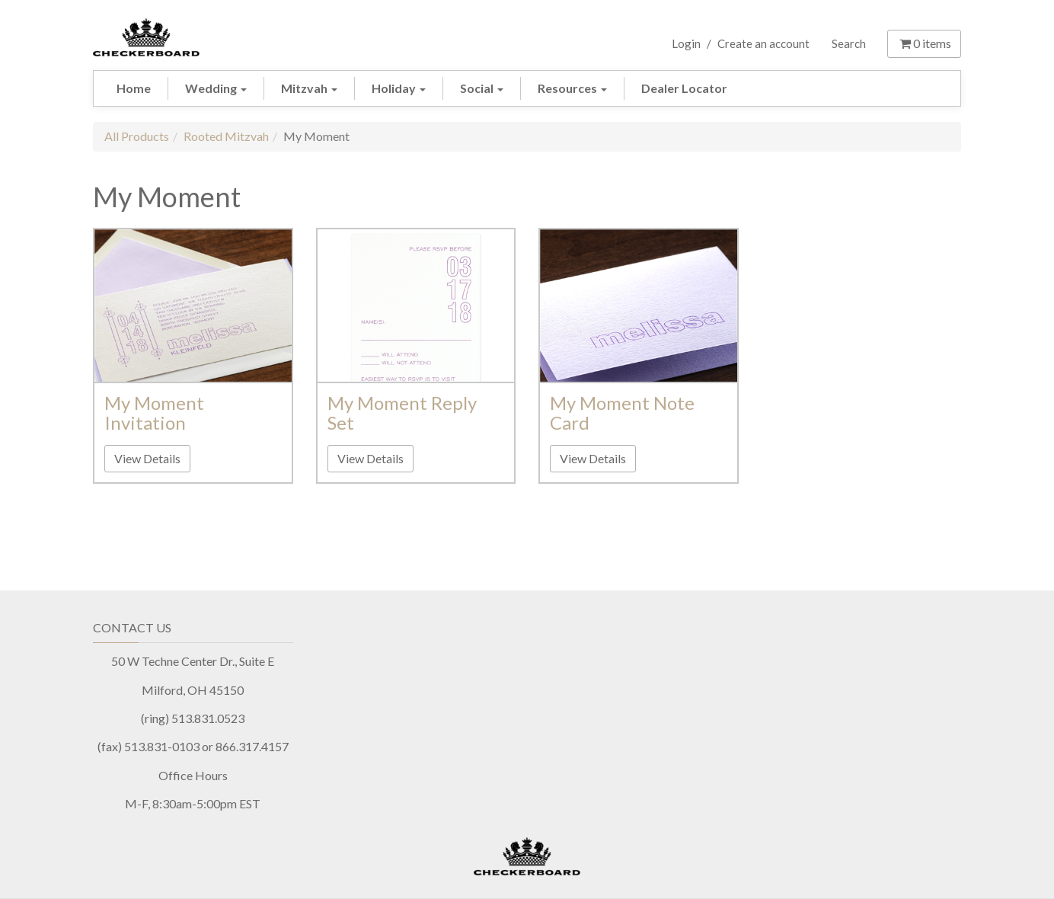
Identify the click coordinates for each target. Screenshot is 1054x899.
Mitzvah (309, 88)
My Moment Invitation (154, 413)
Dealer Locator (684, 88)
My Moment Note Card (622, 413)
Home (134, 88)
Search (849, 43)
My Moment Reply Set (402, 413)
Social (481, 88)
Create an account (763, 43)
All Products (136, 136)
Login (686, 43)
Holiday (399, 88)
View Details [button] (147, 458)
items (924, 43)
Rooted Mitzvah (226, 136)
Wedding (216, 88)
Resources (572, 88)
